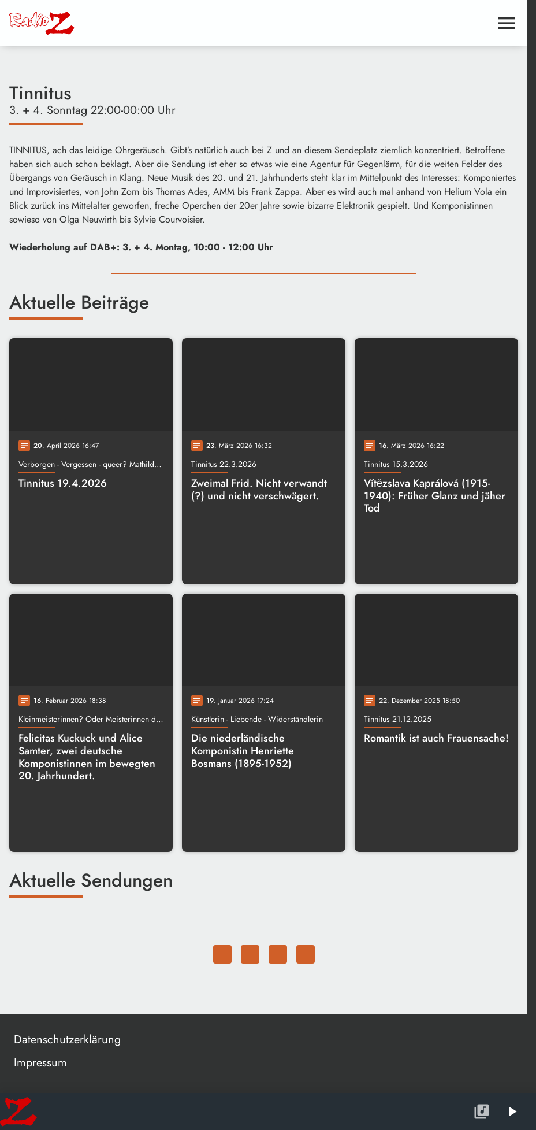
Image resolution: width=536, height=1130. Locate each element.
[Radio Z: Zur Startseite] (96, 23)
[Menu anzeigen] (506, 23)
